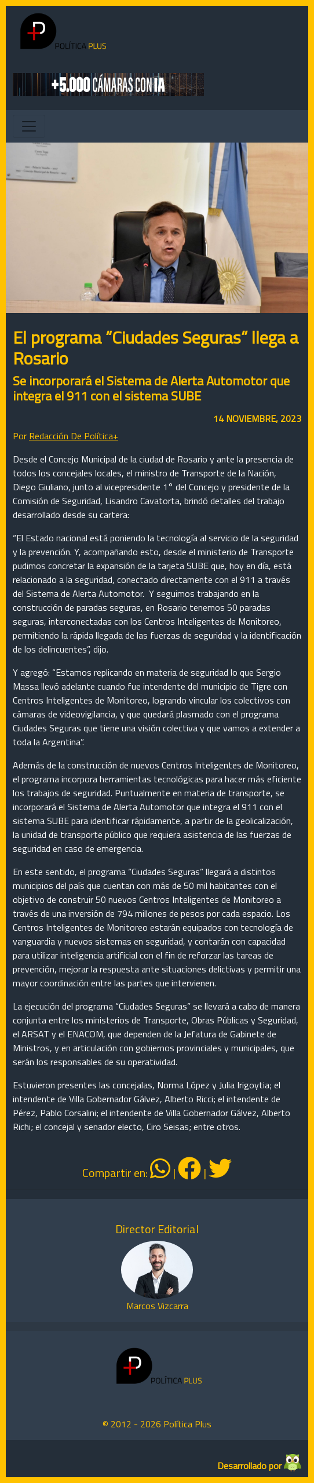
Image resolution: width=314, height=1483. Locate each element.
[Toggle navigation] (29, 126)
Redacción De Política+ (73, 436)
